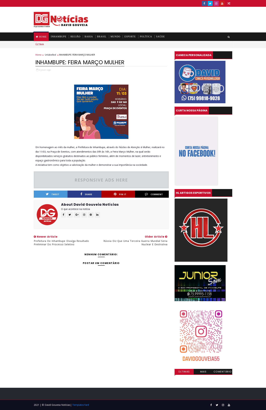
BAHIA (88, 36)
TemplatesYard (80, 404)
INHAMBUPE (58, 36)
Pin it (120, 194)
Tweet (52, 194)
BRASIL (102, 36)
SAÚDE (160, 36)
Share (86, 194)
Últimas (184, 371)
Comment (154, 194)
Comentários (223, 372)
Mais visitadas (203, 372)
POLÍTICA (146, 36)
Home (43, 36)
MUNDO (115, 36)
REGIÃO (75, 36)
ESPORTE (130, 36)
